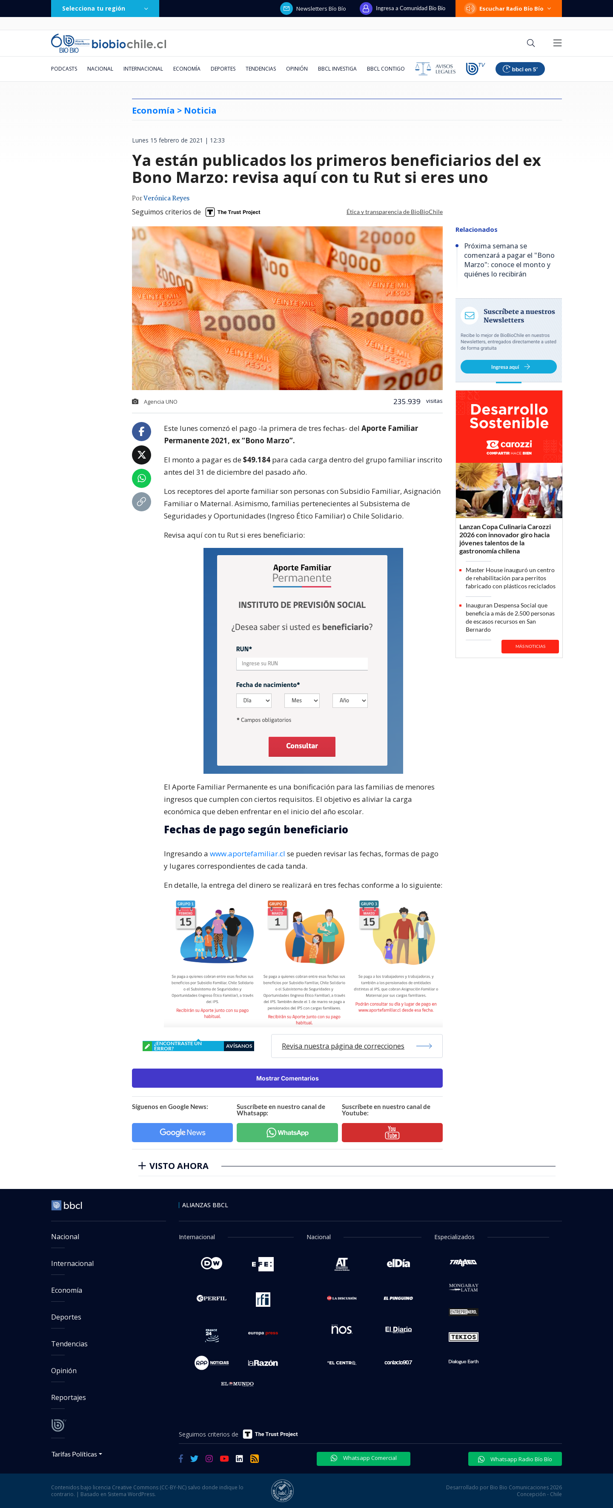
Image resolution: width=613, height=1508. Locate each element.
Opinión (297, 68)
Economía (187, 68)
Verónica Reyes (166, 199)
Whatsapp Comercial (364, 1458)
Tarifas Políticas (74, 1454)
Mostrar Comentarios (287, 1078)
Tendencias (261, 68)
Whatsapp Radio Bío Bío (515, 1459)
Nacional (100, 68)
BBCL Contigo (386, 68)
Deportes (223, 68)
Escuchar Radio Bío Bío (509, 8)
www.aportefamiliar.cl (247, 853)
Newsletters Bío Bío (313, 8)
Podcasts (64, 68)
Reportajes (68, 1397)
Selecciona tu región (105, 8)
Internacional (143, 68)
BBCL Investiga (337, 68)
